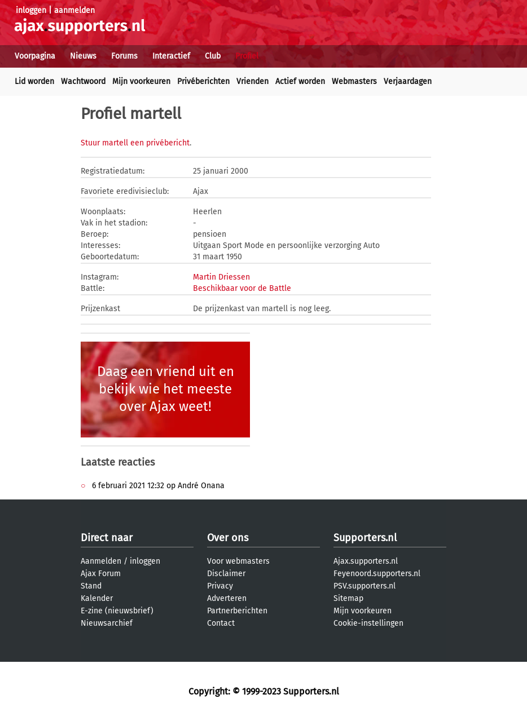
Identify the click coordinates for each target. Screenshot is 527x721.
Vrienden (252, 81)
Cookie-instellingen (368, 623)
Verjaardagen (408, 81)
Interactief (171, 56)
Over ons (227, 538)
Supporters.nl (365, 538)
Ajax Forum (101, 573)
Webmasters (354, 81)
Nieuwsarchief (107, 623)
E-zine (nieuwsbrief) (117, 611)
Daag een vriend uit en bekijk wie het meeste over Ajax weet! (165, 389)
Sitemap (348, 598)
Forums (124, 56)
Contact (221, 623)
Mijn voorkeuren (141, 81)
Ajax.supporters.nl (365, 561)
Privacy (220, 586)
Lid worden (34, 81)
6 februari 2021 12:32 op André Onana (157, 485)
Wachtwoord (83, 81)
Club (213, 56)
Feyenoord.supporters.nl (376, 573)
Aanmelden (101, 561)
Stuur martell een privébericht (135, 143)
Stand (91, 586)
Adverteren (227, 598)
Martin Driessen (221, 277)
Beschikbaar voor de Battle (242, 288)
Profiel (246, 56)
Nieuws (83, 56)
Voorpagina (35, 56)
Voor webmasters (238, 561)
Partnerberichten (237, 611)
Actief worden (300, 81)
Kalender (97, 598)
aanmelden (74, 10)
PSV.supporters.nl (364, 586)
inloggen (31, 10)
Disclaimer (226, 573)
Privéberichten (203, 81)
